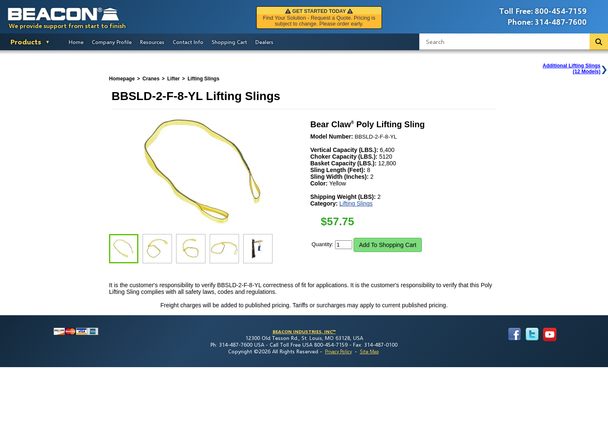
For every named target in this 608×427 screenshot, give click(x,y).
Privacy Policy (338, 351)
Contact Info (188, 42)
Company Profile (112, 42)
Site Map (369, 351)
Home (76, 42)
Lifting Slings (355, 203)
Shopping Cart (229, 42)
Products (25, 41)
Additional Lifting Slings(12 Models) (571, 69)
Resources (152, 42)
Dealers (264, 42)
